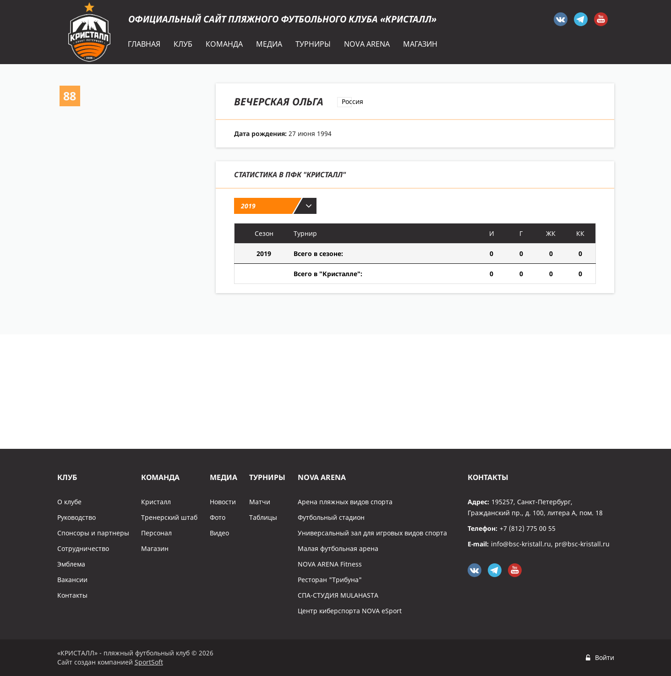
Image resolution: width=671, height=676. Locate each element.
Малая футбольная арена (338, 548)
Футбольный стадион (331, 517)
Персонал (156, 533)
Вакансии (72, 579)
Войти (604, 657)
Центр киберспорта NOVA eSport (350, 610)
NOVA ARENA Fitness (330, 564)
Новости (223, 501)
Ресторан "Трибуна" (330, 579)
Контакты (72, 595)
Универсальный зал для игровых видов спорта (372, 533)
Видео (219, 533)
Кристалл (156, 501)
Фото (217, 517)
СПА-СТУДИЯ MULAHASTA (338, 595)
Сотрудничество (83, 548)
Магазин (155, 548)
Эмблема (71, 564)
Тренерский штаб (169, 517)
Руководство (76, 517)
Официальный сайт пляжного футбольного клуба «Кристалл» (282, 19)
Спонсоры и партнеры (93, 533)
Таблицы (263, 517)
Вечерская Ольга (278, 101)
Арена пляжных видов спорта (345, 501)
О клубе (69, 501)
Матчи (259, 501)
